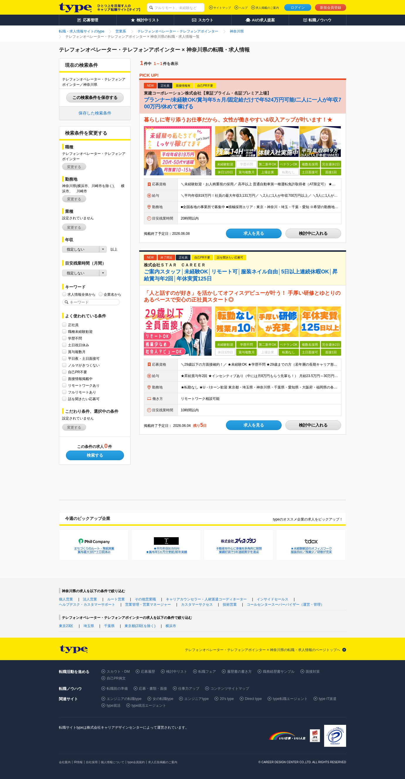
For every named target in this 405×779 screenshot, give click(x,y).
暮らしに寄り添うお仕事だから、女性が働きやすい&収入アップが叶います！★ (238, 120)
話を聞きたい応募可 (84, 399)
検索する (95, 455)
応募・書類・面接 (153, 688)
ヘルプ (243, 7)
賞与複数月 (77, 352)
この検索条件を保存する (95, 97)
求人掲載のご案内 (267, 7)
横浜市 (171, 626)
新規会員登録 (330, 8)
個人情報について (112, 762)
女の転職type (163, 699)
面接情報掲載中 (80, 378)
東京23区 (66, 626)
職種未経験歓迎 (80, 331)
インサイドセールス (272, 599)
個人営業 (66, 599)
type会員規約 (136, 762)
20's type (227, 699)
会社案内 (65, 762)
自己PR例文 (116, 678)
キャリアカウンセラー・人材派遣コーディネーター (206, 599)
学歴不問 (75, 338)
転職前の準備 (117, 688)
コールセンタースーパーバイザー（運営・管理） (285, 604)
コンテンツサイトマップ (229, 688)
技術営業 (230, 604)
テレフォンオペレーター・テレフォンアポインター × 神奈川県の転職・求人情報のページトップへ (262, 650)
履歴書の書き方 (239, 672)
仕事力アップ (188, 688)
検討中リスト (176, 672)
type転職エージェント (290, 699)
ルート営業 (116, 599)
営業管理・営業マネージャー (148, 604)
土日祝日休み (78, 345)
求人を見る (254, 233)
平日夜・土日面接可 (84, 358)
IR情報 (78, 762)
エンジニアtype (196, 699)
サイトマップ (222, 7)
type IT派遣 (328, 699)
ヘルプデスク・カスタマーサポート (87, 604)
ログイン (298, 8)
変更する (74, 167)
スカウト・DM (118, 672)
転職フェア (207, 672)
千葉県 (109, 626)
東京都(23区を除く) (140, 626)
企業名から (112, 294)
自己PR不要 (77, 372)
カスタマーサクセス (197, 604)
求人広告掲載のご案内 (162, 762)
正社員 (73, 325)
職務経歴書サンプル (279, 672)
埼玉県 (89, 626)
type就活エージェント (149, 705)
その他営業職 (145, 599)
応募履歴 (148, 672)
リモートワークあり (84, 385)
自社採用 (92, 762)
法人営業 (90, 599)
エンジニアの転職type (124, 699)
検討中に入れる (313, 233)
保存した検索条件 (95, 113)
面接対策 (313, 672)
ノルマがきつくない (84, 365)
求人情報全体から (81, 294)
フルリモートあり (82, 392)
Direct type (253, 699)
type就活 (113, 705)
